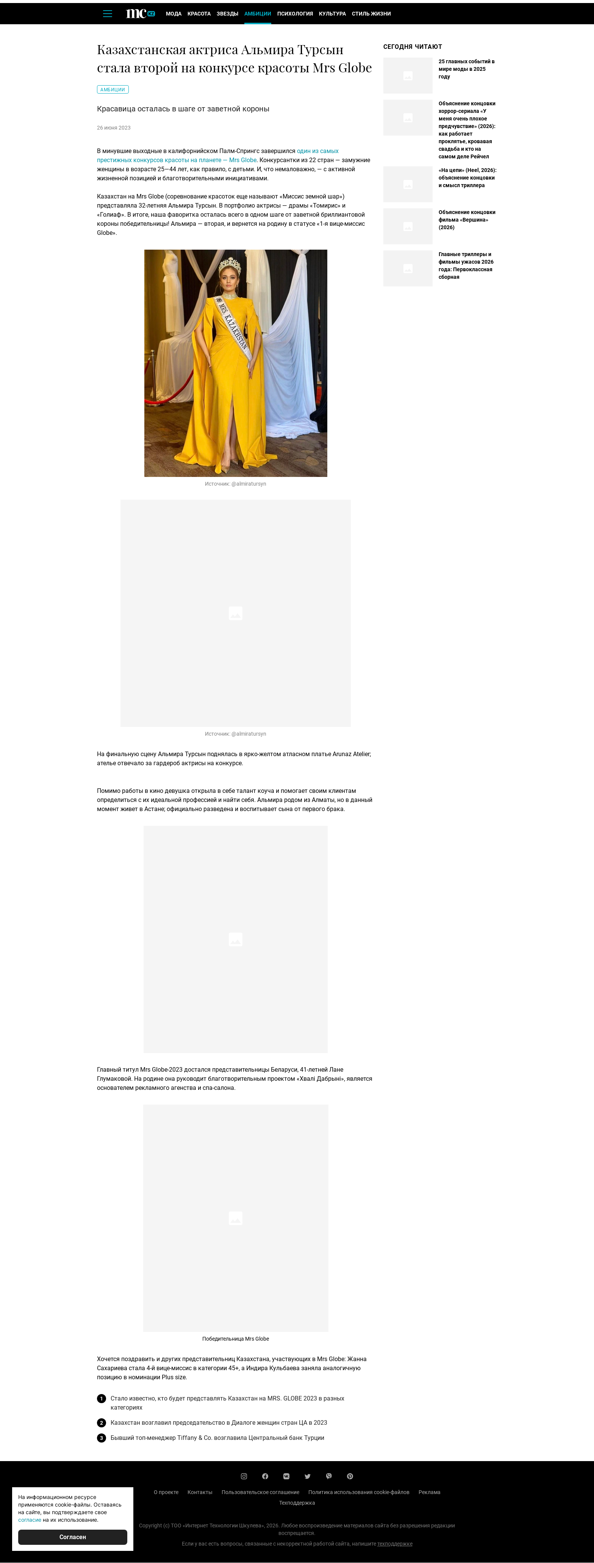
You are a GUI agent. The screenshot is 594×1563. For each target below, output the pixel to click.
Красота (199, 14)
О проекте (166, 1493)
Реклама (430, 1493)
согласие (29, 1519)
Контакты (200, 1493)
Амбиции (257, 14)
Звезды (227, 14)
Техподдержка (297, 1503)
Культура (332, 14)
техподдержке (395, 1544)
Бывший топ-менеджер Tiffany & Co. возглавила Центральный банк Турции (217, 1438)
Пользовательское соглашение (260, 1493)
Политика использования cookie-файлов (359, 1493)
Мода (173, 14)
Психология (295, 14)
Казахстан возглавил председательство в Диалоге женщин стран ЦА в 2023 (219, 1423)
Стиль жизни (371, 14)
